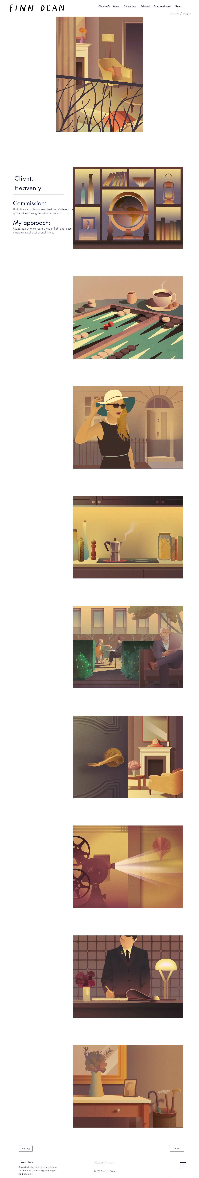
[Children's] (104, 6)
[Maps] (116, 6)
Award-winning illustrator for (33, 1167)
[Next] (177, 1148)
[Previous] (25, 1148)
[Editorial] (145, 6)
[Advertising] (129, 6)
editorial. (28, 1173)
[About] (177, 6)
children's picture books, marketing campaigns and (38, 1170)
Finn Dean (27, 1162)
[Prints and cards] (163, 6)
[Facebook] (174, 14)
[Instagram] (187, 14)
